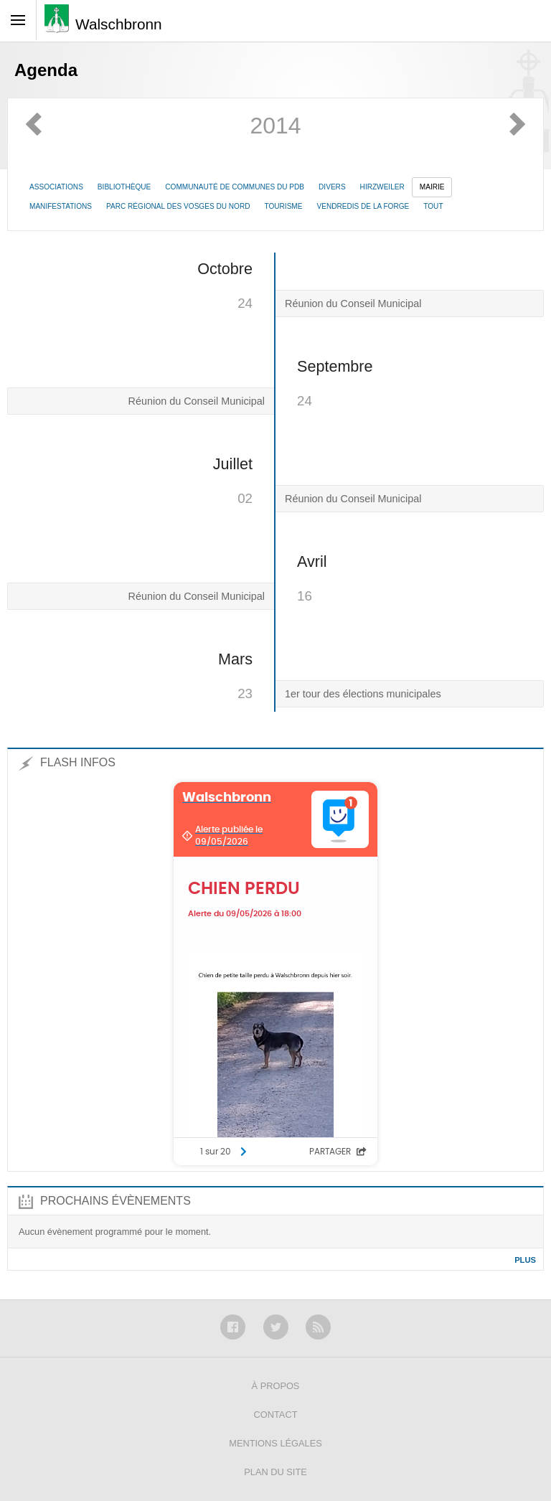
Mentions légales (275, 1443)
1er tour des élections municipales (363, 694)
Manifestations (60, 206)
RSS (318, 1327)
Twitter (275, 1327)
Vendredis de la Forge (362, 206)
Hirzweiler (382, 187)
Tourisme (283, 206)
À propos (276, 1385)
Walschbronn (118, 24)
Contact (276, 1414)
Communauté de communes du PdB (234, 187)
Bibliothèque (124, 187)
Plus (525, 1260)
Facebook (232, 1327)
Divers (332, 187)
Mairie (432, 187)
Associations (56, 187)
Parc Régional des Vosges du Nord (178, 206)
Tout (433, 206)
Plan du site (275, 1472)
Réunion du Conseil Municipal (353, 303)
